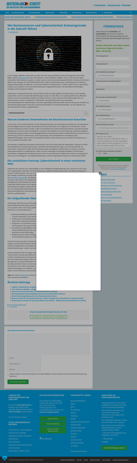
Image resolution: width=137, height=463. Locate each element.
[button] (4, 458)
